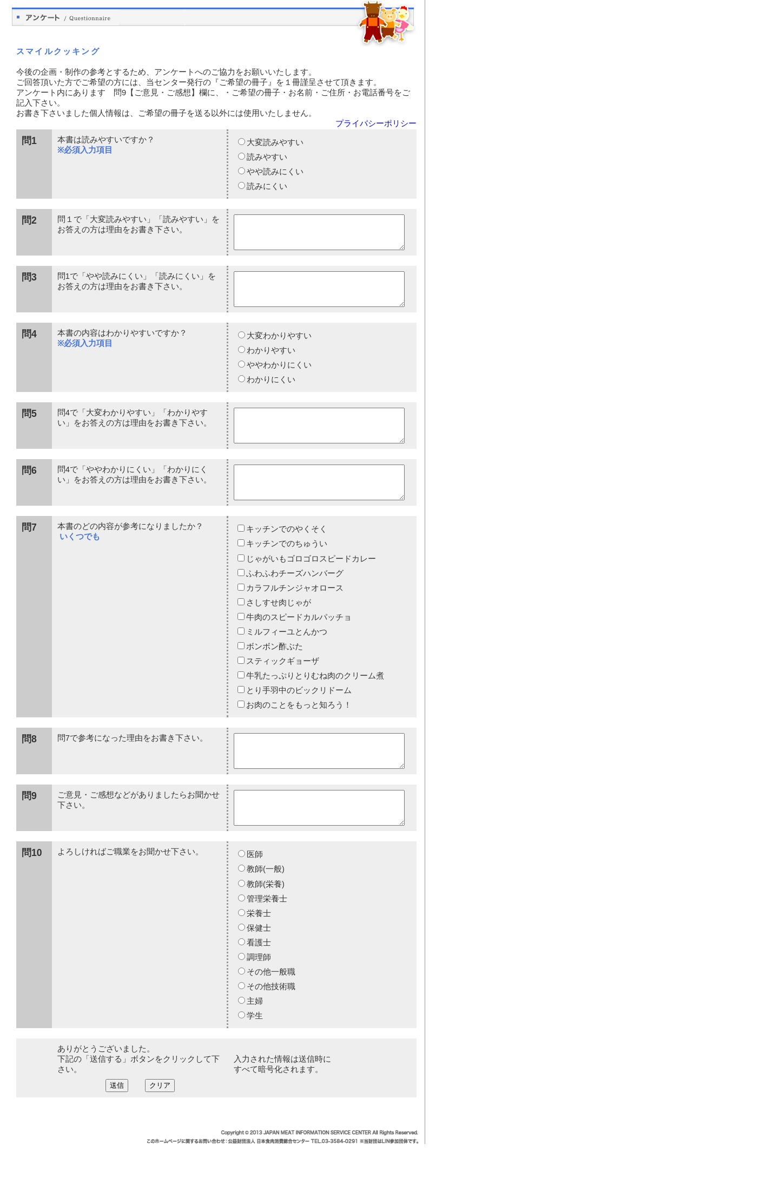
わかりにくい (270, 392)
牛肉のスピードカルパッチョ (299, 643)
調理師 (258, 996)
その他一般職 (270, 1010)
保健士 (258, 967)
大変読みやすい (274, 142)
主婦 (254, 1040)
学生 (254, 1054)
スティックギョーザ (282, 687)
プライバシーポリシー (376, 123)
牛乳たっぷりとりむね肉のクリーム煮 (315, 701)
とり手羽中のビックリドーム (299, 716)
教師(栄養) (265, 923)
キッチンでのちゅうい (286, 569)
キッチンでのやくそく (286, 555)
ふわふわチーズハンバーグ (295, 599)
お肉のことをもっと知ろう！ (299, 731)
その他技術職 (270, 1025)
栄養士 (258, 952)
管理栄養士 (266, 937)
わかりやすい (270, 363)
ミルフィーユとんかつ (286, 657)
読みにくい (266, 186)
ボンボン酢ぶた (274, 672)
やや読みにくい (274, 171)
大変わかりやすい (279, 348)
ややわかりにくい (279, 378)
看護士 (258, 981)
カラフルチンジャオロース (295, 614)
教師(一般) (265, 908)
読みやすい (266, 157)
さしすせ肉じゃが (278, 628)
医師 (254, 893)
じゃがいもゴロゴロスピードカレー (311, 584)
